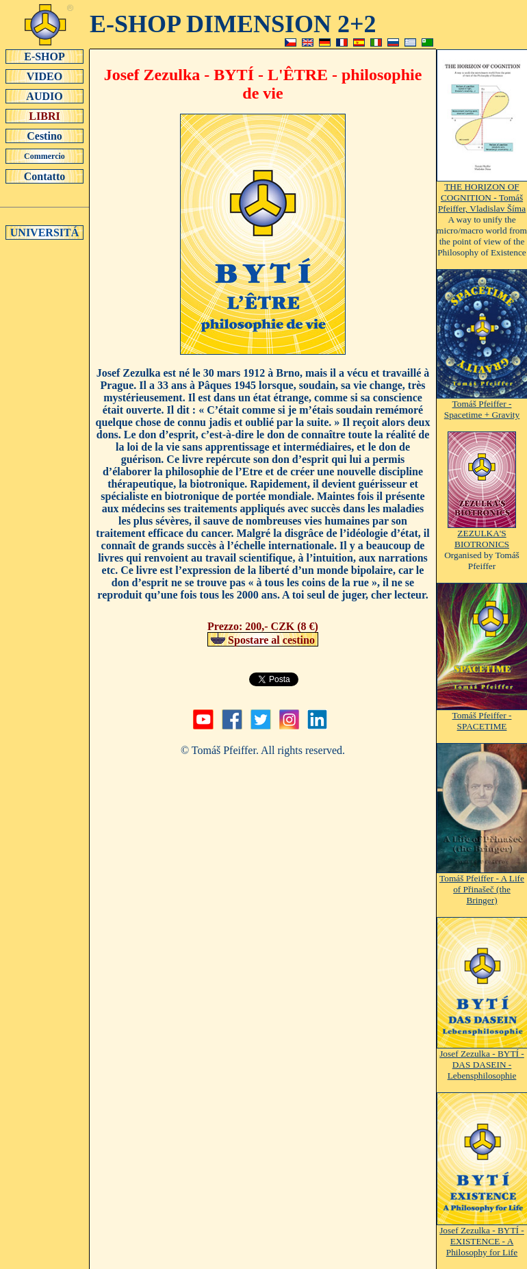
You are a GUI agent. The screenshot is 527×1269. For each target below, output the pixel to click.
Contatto (44, 176)
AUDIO (44, 96)
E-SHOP (44, 56)
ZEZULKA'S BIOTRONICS (482, 534)
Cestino (44, 135)
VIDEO (44, 76)
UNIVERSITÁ (44, 232)
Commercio (44, 156)
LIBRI (44, 116)
